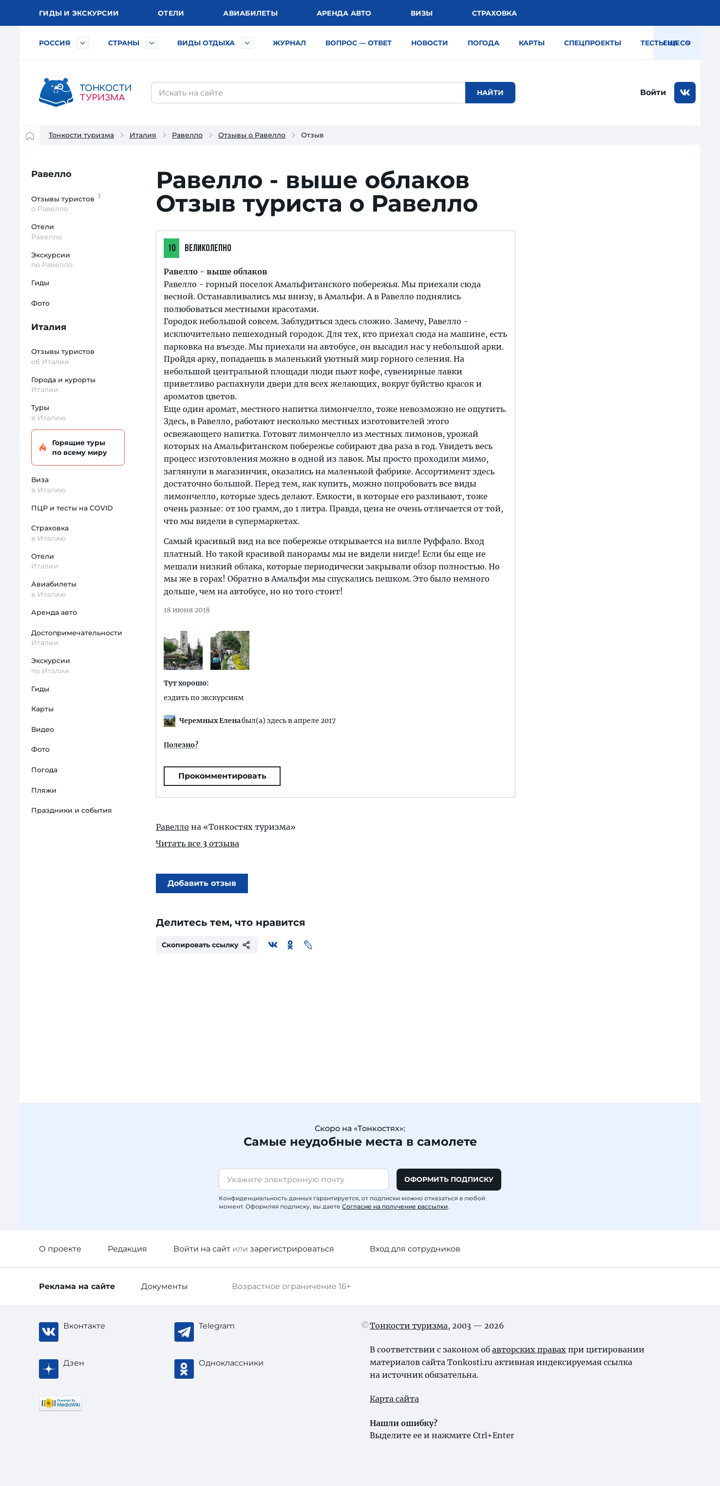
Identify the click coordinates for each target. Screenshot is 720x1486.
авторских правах (529, 1349)
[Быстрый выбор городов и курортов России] (83, 43)
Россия (54, 43)
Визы (422, 13)
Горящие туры (76, 447)
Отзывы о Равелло (251, 135)
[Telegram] (238, 1326)
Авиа (250, 13)
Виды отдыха (206, 43)
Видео (42, 729)
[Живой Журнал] (308, 945)
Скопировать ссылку (207, 945)
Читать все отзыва (197, 843)
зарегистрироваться (292, 1248)
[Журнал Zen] (102, 1363)
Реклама (77, 1286)
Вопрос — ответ (358, 43)
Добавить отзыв (202, 883)
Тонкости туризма (81, 135)
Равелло (187, 135)
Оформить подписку (448, 1179)
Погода (483, 43)
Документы (164, 1286)
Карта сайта (394, 1399)
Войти (653, 92)
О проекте (60, 1248)
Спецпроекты (592, 43)
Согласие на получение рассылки (395, 1206)
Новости (429, 43)
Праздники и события (71, 810)
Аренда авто (344, 13)
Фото (40, 303)
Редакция (127, 1248)
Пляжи (44, 790)
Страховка (494, 13)
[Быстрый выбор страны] (152, 43)
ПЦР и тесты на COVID (72, 508)
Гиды (40, 282)
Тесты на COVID (672, 43)
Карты (532, 43)
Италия (143, 135)
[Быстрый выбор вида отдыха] (247, 43)
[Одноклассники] (290, 945)
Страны (123, 43)
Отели (171, 13)
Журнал (289, 43)
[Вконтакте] (273, 945)
